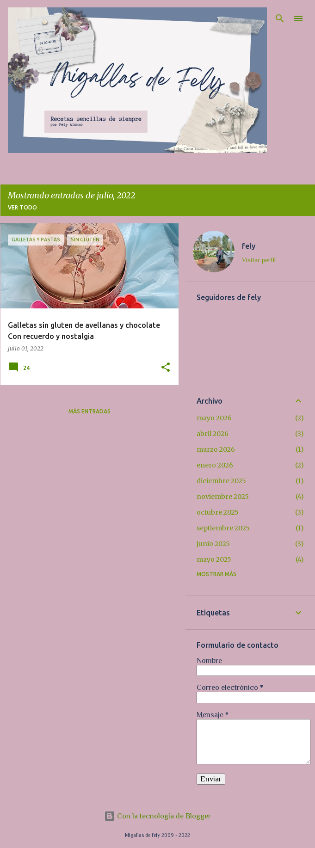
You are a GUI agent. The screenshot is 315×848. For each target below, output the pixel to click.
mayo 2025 (214, 559)
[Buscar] (279, 18)
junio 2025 (213, 544)
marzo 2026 (216, 449)
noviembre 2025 (223, 496)
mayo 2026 (214, 418)
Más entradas (89, 411)
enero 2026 (215, 465)
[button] (165, 368)
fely (248, 246)
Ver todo (22, 207)
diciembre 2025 (221, 481)
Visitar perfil (259, 260)
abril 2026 (213, 434)
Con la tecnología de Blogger (157, 816)
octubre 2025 (218, 512)
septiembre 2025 (223, 528)
